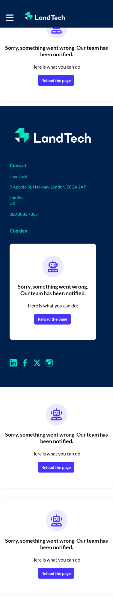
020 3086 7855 (24, 214)
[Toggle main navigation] (9, 17)
